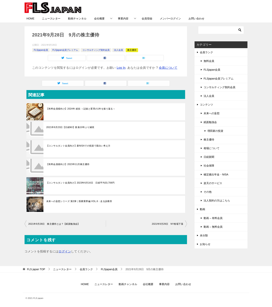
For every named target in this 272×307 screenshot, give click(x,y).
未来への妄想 (211, 113)
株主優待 (131, 50)
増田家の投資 (215, 130)
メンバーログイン (170, 18)
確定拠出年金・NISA (216, 174)
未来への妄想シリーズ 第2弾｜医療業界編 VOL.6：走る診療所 (79, 201)
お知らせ (205, 244)
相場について (211, 148)
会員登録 (147, 18)
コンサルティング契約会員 (96, 50)
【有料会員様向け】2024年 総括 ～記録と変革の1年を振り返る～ (80, 108)
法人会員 (118, 50)
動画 (202, 209)
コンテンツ (206, 104)
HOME (30, 18)
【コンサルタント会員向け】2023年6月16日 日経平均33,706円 (80, 182)
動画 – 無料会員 (213, 226)
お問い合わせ (196, 18)
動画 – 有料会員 (213, 218)
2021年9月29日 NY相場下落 (167, 224)
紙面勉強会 (210, 122)
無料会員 (209, 60)
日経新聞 (209, 156)
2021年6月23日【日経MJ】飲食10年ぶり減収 (70, 127)
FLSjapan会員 (41, 50)
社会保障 (209, 165)
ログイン (65, 251)
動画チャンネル (77, 18)
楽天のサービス (213, 183)
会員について (168, 67)
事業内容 (123, 18)
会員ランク (206, 52)
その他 (208, 191)
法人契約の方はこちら (217, 200)
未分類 (204, 235)
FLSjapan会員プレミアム (65, 50)
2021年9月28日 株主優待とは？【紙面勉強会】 (54, 224)
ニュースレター (51, 18)
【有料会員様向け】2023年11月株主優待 (67, 164)
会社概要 (99, 18)
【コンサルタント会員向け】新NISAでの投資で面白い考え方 (78, 145)
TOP (36, 269)
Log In (121, 67)
